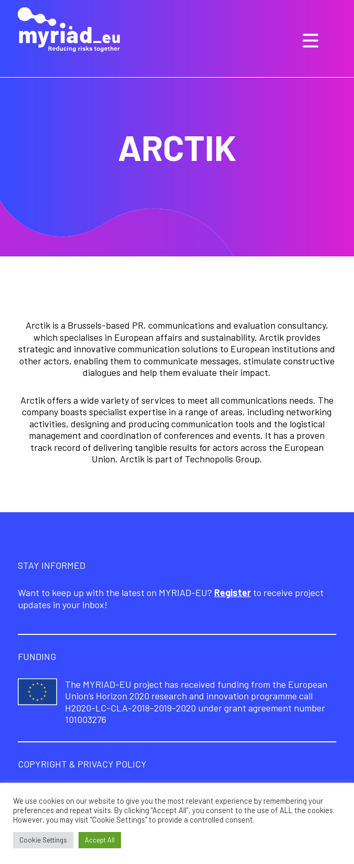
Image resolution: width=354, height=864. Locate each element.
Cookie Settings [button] (43, 840)
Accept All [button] (100, 840)
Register (232, 592)
